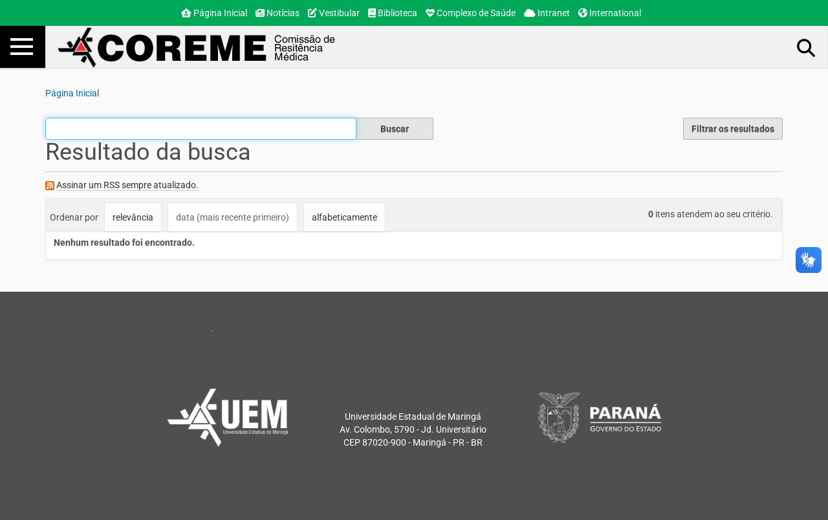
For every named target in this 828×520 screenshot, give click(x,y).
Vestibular (334, 13)
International (609, 13)
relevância (133, 217)
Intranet (547, 13)
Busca (806, 47)
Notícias (278, 13)
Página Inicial (214, 13)
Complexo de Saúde (471, 13)
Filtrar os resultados (733, 129)
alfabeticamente (344, 217)
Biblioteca (392, 13)
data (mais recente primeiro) (232, 217)
